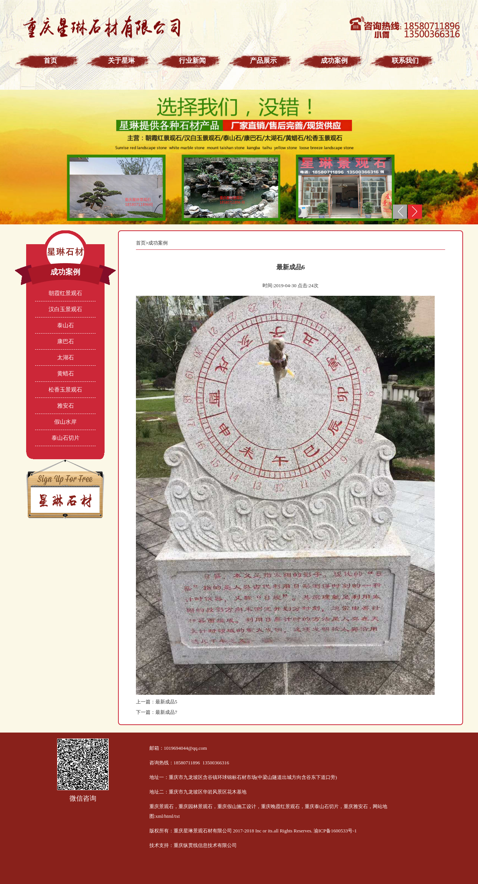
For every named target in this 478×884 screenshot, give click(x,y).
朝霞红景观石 (65, 293)
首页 (141, 243)
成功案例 (158, 243)
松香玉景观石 (65, 390)
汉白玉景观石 (65, 309)
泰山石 (65, 325)
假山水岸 (65, 422)
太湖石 (65, 357)
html (168, 816)
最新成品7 (166, 712)
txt (177, 816)
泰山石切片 (66, 438)
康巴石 (65, 341)
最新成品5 (166, 702)
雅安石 (65, 406)
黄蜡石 (65, 374)
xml (159, 816)
